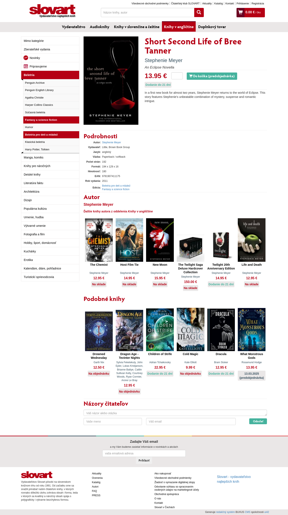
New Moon (160, 264)
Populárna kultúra (35, 208)
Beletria (29, 75)
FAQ (94, 491)
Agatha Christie (34, 97)
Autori (95, 486)
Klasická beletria (35, 141)
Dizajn (28, 200)
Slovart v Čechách (164, 507)
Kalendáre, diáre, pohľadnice (42, 268)
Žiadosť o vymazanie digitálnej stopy (174, 482)
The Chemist (99, 264)
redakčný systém (225, 512)
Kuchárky (30, 251)
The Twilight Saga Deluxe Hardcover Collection (190, 268)
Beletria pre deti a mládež (41, 134)
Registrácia (258, 3)
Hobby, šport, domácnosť (40, 242)
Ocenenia (97, 477)
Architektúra (31, 191)
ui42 (266, 512)
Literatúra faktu (33, 183)
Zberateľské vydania (37, 49)
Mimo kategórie (34, 40)
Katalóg (218, 3)
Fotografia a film (34, 234)
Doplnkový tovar (212, 26)
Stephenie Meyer (163, 60)
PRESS (96, 495)
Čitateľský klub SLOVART (185, 3)
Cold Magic (190, 354)
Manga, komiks (33, 157)
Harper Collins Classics (39, 104)
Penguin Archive (35, 82)
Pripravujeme (38, 66)
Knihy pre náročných (37, 166)
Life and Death (252, 264)
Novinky (35, 58)
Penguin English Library (39, 90)
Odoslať (258, 421)
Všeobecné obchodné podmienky (149, 3)
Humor (29, 127)
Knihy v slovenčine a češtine (136, 26)
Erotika (28, 260)
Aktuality (207, 3)
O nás (157, 498)
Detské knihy (32, 174)
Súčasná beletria (35, 112)
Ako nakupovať (162, 473)
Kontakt (229, 3)
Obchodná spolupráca (166, 494)
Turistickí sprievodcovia (39, 277)
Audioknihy (99, 26)
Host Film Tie (129, 264)
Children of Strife (160, 354)
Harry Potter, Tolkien (37, 149)
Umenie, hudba (34, 217)
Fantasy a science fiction (41, 119)
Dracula (221, 354)
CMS (247, 512)
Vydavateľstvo (73, 26)
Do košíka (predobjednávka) (212, 76)
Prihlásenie (243, 3)
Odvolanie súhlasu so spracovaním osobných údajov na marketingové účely (176, 488)
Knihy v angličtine (179, 26)
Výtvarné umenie (35, 225)
